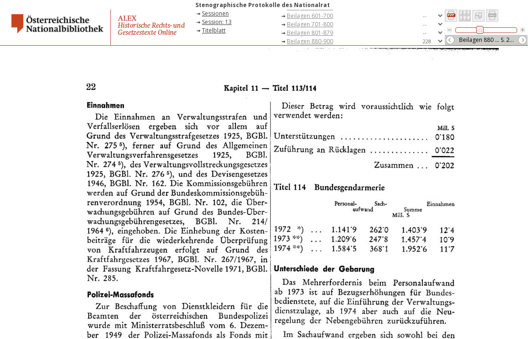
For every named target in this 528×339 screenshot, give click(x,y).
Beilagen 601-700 (310, 16)
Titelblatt (214, 30)
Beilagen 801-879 (310, 33)
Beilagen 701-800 (310, 24)
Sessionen (215, 13)
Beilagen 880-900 (310, 41)
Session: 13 (217, 22)
